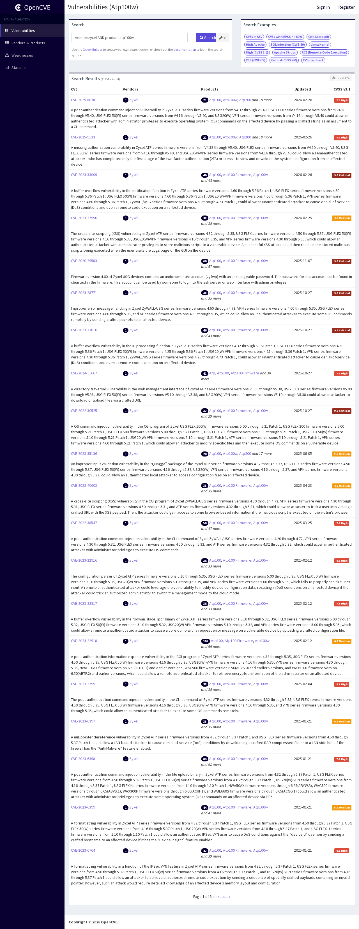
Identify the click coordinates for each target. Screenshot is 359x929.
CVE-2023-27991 (84, 683)
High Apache (255, 44)
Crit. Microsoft (318, 36)
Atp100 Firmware (237, 174)
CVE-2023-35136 (84, 453)
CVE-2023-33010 (84, 329)
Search (208, 37)
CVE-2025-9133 (83, 137)
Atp (212, 373)
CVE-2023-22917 (84, 603)
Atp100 (215, 99)
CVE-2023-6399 (83, 807)
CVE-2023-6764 (83, 850)
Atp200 (245, 99)
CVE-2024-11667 (84, 373)
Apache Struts (285, 52)
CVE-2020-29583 (84, 260)
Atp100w (230, 99)
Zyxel (133, 99)
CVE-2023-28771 (84, 292)
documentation (184, 49)
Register (346, 7)
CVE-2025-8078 (83, 99)
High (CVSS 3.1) (257, 52)
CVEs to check (313, 60)
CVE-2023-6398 (83, 758)
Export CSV (341, 78)
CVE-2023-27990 (84, 217)
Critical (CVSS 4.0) (284, 60)
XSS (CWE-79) (255, 60)
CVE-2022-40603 (84, 485)
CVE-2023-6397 (83, 721)
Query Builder (92, 49)
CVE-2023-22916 (84, 560)
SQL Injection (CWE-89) (288, 44)
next (217, 896)
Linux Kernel (320, 44)
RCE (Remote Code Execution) (324, 52)
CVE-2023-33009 (84, 174)
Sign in (323, 7)
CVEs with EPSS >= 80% (285, 36)
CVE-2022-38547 (84, 522)
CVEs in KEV (254, 36)
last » (226, 896)
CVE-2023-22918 (84, 640)
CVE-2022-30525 (84, 410)
